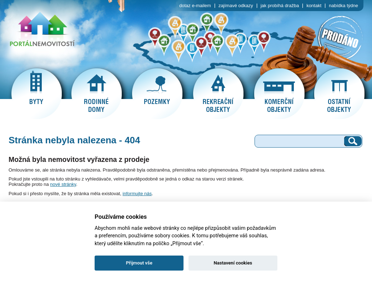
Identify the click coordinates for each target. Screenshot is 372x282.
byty (36, 93)
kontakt (313, 5)
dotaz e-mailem (195, 5)
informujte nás (137, 193)
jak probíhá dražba (280, 5)
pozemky (157, 93)
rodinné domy (96, 93)
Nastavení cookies (232, 263)
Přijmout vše (139, 263)
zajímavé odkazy (235, 5)
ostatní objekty (339, 93)
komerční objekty (279, 93)
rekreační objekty (218, 93)
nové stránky (63, 184)
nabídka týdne (343, 5)
